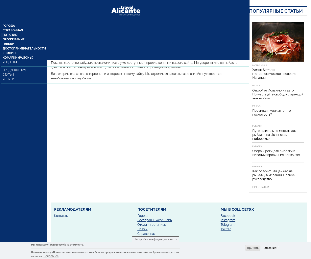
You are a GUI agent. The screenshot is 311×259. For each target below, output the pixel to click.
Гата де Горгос (94, 39)
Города (9, 18)
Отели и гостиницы (151, 225)
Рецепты (9, 56)
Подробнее (51, 256)
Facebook (228, 216)
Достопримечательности (23, 42)
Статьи (9, 69)
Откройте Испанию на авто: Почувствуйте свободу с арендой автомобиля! (277, 94)
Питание (10, 28)
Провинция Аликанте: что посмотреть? (271, 112)
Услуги (9, 73)
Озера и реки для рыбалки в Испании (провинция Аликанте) (276, 153)
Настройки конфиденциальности (156, 239)
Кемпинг (10, 47)
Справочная (12, 23)
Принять (252, 247)
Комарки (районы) (17, 52)
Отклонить (270, 247)
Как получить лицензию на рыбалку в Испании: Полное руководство (273, 175)
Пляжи (8, 37)
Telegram (227, 225)
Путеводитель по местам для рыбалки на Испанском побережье (274, 135)
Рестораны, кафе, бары (154, 220)
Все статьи (260, 187)
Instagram (228, 220)
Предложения (15, 64)
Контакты (61, 216)
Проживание (13, 33)
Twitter (226, 229)
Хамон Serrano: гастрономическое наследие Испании (274, 74)
